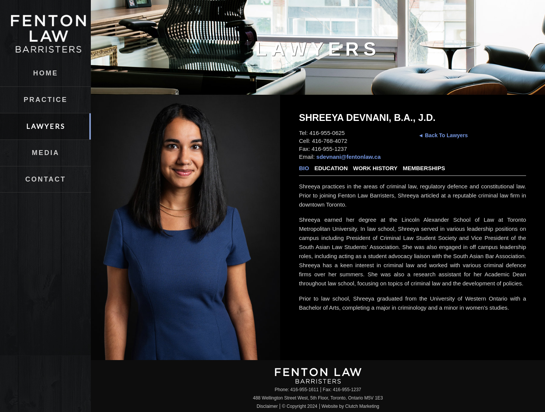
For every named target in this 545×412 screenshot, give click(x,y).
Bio (304, 168)
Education (331, 168)
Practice (45, 99)
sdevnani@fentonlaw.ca (348, 157)
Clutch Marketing (362, 406)
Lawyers (45, 126)
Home (45, 73)
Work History (375, 168)
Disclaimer (267, 406)
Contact (45, 179)
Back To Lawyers (446, 135)
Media (45, 153)
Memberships (424, 168)
